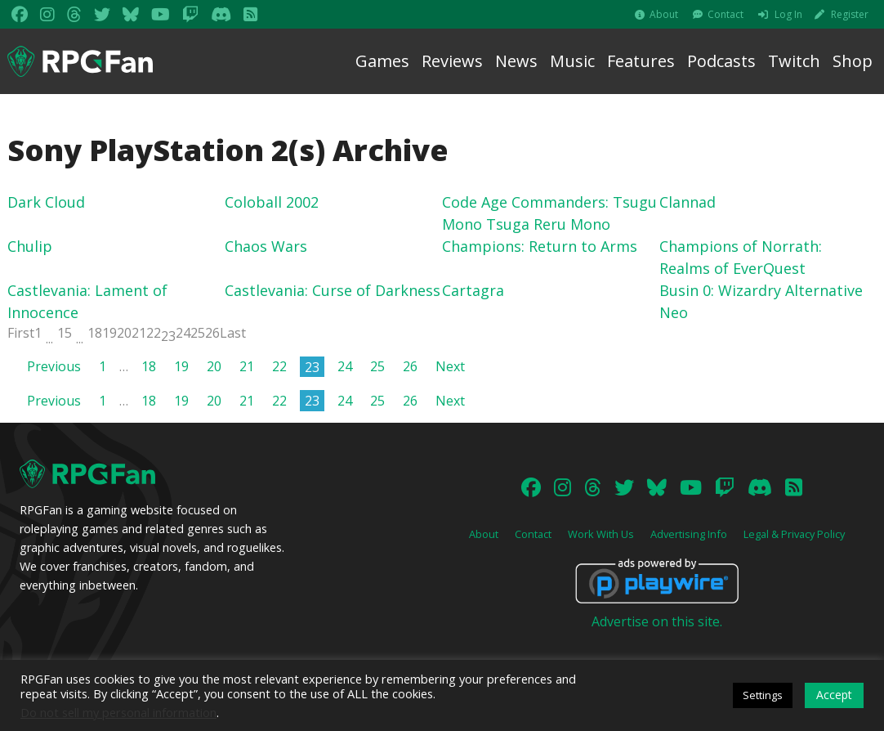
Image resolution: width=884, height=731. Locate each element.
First (20, 332)
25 (197, 332)
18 (94, 332)
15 (64, 332)
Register (849, 14)
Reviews (452, 61)
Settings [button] (763, 695)
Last (233, 332)
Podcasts (721, 61)
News (516, 61)
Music (572, 61)
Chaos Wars (266, 246)
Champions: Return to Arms (539, 246)
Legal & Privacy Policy (794, 534)
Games (382, 61)
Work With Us (601, 534)
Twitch (794, 61)
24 (183, 332)
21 (139, 332)
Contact (725, 14)
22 (153, 332)
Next (450, 366)
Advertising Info (688, 534)
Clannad (687, 202)
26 (212, 332)
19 (109, 332)
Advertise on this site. (657, 621)
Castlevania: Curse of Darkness (332, 290)
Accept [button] (834, 694)
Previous (54, 366)
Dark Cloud (46, 202)
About (664, 14)
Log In (788, 14)
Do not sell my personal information (118, 712)
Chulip (29, 246)
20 (124, 332)
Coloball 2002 (272, 202)
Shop (853, 61)
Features (641, 61)
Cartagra (473, 290)
